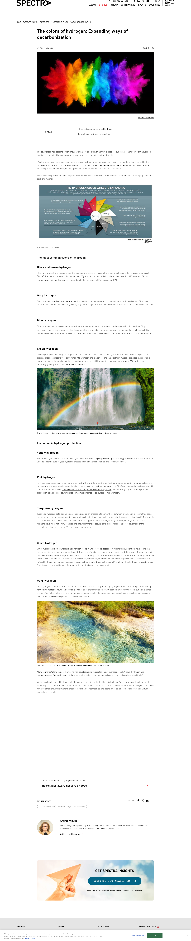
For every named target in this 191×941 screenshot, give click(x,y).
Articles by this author (70, 834)
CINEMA (114, 9)
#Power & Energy (64, 806)
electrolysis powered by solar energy (107, 458)
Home (19, 22)
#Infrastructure (79, 806)
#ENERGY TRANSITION (47, 806)
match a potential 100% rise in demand (111, 165)
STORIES (103, 9)
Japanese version (146, 117)
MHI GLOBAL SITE (120, 5)
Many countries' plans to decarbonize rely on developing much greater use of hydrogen (77, 672)
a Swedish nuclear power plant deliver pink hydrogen (86, 489)
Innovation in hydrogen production (94, 134)
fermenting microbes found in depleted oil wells (59, 589)
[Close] (187, 935)
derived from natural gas (64, 301)
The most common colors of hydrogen (95, 129)
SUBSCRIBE (154, 9)
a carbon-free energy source (102, 486)
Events (142, 9)
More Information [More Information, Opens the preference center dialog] (138, 935)
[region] (95, 935)
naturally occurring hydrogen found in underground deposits (82, 548)
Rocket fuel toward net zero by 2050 (64, 785)
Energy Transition (30, 22)
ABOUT (92, 9)
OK (155, 935)
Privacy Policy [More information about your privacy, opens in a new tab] (30, 938)
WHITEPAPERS (128, 9)
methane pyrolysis (45, 517)
